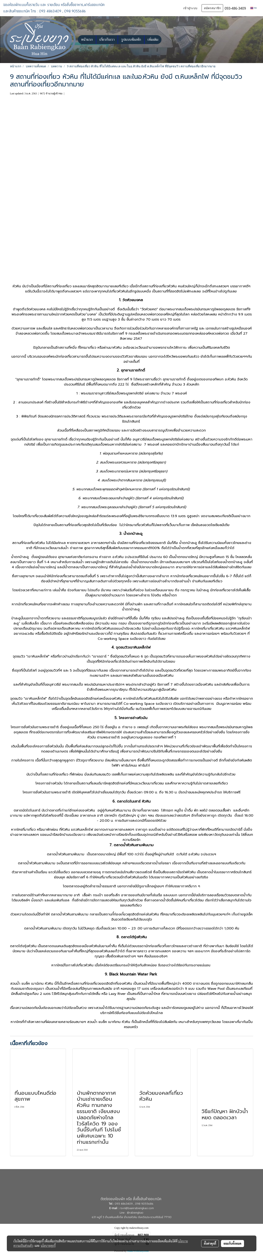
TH (253, 8)
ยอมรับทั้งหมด (232, 1243)
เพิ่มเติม (153, 40)
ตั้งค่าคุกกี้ (210, 1243)
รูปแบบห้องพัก (131, 40)
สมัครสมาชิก (212, 8)
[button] (165, 39)
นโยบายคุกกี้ (48, 1245)
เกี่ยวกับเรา (107, 40)
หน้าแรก (87, 40)
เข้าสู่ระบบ (190, 8)
